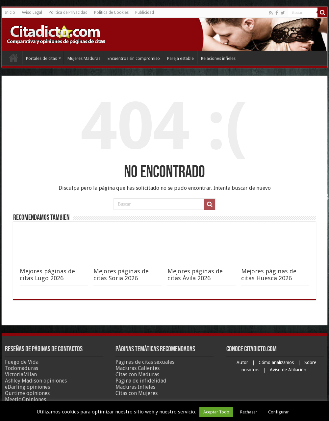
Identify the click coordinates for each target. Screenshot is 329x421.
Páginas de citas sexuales (144, 362)
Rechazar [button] (248, 411)
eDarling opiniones (27, 387)
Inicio (10, 12)
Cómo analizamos (277, 362)
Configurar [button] (278, 411)
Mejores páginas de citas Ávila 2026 (195, 275)
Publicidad (144, 12)
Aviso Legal (32, 12)
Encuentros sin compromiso (134, 58)
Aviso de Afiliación (288, 369)
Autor (243, 362)
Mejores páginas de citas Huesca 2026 (268, 275)
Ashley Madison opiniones (36, 381)
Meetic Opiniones (25, 399)
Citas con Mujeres (136, 393)
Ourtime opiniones (27, 393)
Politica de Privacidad (68, 12)
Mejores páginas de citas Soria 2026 (121, 275)
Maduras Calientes (137, 368)
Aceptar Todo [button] (216, 411)
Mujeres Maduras (83, 58)
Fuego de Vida (21, 362)
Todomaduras (21, 368)
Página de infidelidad (140, 381)
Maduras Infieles (135, 387)
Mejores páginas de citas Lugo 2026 (47, 275)
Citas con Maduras (137, 374)
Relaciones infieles (218, 58)
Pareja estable (180, 58)
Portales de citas (41, 58)
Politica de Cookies (111, 12)
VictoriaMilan (21, 374)
